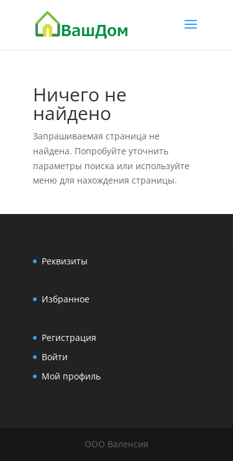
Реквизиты (65, 261)
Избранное (65, 299)
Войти (55, 357)
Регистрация (69, 337)
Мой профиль (71, 376)
